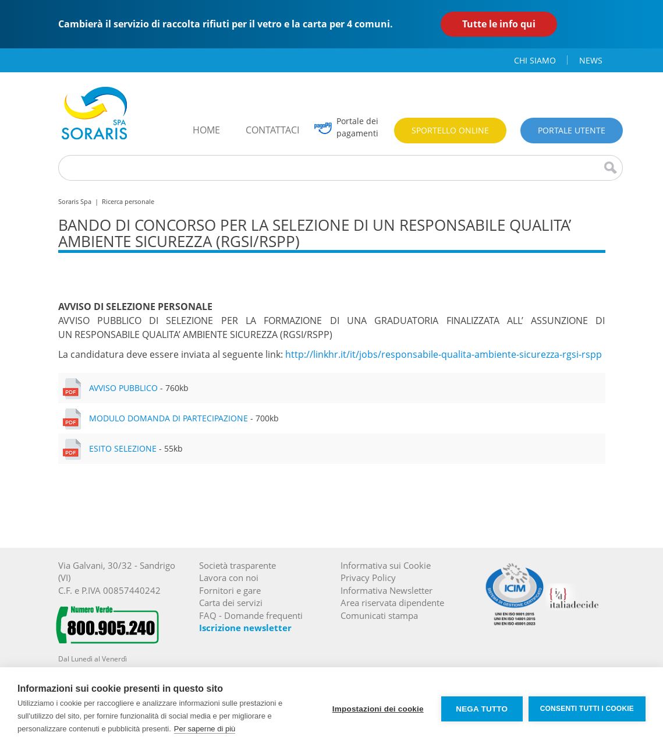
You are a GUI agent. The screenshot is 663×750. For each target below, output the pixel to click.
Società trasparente (237, 565)
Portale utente (571, 130)
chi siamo (535, 60)
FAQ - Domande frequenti (251, 615)
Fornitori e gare (230, 590)
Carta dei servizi (231, 602)
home (206, 130)
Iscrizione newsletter (245, 627)
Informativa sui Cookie (386, 565)
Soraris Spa (74, 201)
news (590, 60)
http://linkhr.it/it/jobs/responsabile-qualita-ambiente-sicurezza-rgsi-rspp (443, 354)
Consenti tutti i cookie (587, 709)
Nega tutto (482, 709)
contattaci (272, 130)
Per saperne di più (205, 728)
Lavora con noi (228, 577)
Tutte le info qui (499, 23)
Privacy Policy (368, 577)
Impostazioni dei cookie (378, 709)
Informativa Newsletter (386, 590)
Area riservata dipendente (392, 602)
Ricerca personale (128, 201)
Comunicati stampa (379, 615)
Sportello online (450, 130)
